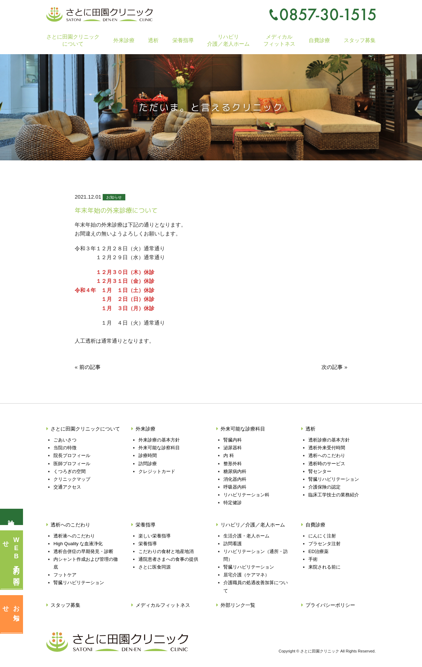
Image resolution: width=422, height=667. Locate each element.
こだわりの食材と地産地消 (166, 551)
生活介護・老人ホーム (246, 535)
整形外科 (232, 463)
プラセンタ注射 (324, 543)
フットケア (64, 574)
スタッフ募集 (360, 40)
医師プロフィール (71, 463)
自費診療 (315, 525)
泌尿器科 (232, 447)
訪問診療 (147, 463)
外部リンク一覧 (238, 605)
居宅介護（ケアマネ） (246, 574)
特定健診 (232, 502)
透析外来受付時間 (326, 447)
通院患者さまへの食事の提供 (168, 559)
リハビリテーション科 (246, 494)
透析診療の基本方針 (329, 440)
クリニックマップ (71, 479)
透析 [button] (153, 40)
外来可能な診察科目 (159, 447)
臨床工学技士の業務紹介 (333, 494)
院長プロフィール (71, 455)
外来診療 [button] (124, 40)
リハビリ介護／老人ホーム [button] (228, 40)
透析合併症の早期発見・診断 (83, 551)
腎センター (319, 471)
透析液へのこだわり (74, 535)
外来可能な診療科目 (243, 429)
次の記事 (332, 367)
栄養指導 (145, 525)
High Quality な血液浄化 (78, 543)
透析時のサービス (326, 463)
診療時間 (147, 455)
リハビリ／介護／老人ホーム (253, 525)
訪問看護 (232, 543)
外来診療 (145, 429)
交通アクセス (67, 487)
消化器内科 (234, 479)
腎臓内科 (232, 440)
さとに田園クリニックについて (85, 429)
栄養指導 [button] (183, 40)
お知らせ (114, 197)
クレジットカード (156, 471)
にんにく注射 (322, 535)
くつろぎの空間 (69, 471)
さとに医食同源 (154, 567)
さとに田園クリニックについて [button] (72, 40)
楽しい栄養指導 (154, 535)
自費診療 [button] (319, 40)
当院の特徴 (64, 447)
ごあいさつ (64, 440)
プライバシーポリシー (330, 605)
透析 (310, 429)
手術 (313, 559)
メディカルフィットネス (279, 40)
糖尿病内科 (234, 471)
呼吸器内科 (234, 487)
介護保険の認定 (324, 487)
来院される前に (324, 567)
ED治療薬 (318, 551)
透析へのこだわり (326, 455)
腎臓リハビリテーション (333, 479)
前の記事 (90, 367)
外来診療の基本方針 (159, 440)
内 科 (228, 455)
